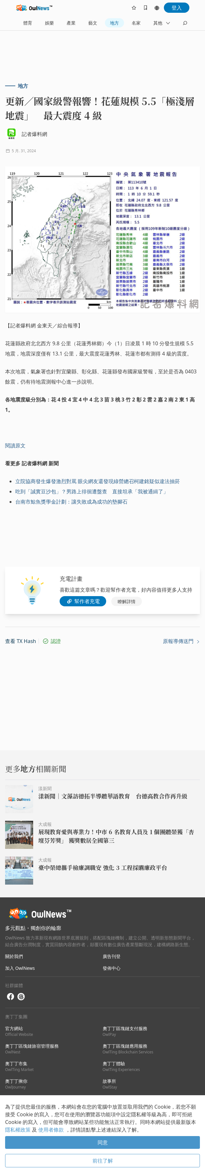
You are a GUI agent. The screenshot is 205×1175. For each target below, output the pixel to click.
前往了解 (102, 1160)
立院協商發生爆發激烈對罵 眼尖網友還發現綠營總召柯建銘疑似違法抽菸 (97, 481)
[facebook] (10, 997)
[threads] (21, 996)
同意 (103, 1142)
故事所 (110, 1084)
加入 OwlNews (20, 968)
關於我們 (14, 956)
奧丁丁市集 (19, 1066)
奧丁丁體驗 (121, 1066)
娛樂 (49, 23)
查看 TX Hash (20, 641)
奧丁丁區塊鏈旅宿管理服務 (32, 1049)
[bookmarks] (145, 7)
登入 (177, 7)
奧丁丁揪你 (16, 1084)
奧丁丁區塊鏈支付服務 (125, 1031)
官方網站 (19, 1031)
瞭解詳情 (126, 601)
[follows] (133, 7)
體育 (27, 23)
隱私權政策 (18, 1129)
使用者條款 (51, 1129)
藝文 (92, 23)
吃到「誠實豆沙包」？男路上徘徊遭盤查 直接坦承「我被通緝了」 (91, 491)
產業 (71, 23)
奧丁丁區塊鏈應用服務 (128, 1049)
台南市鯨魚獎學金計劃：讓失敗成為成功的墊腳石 (71, 501)
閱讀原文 (15, 445)
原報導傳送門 (181, 641)
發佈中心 (112, 968)
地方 (114, 23)
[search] (184, 23)
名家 (136, 23)
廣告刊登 (112, 956)
